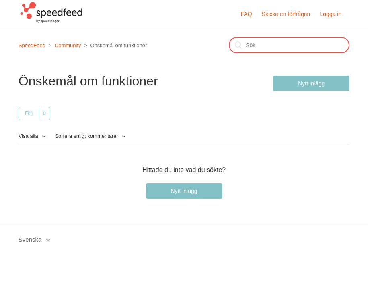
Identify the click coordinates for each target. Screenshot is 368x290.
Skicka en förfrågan (286, 14)
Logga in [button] (331, 14)
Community (68, 45)
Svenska (31, 239)
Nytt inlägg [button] (311, 83)
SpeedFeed (32, 45)
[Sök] (289, 45)
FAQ (246, 14)
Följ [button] (29, 113)
